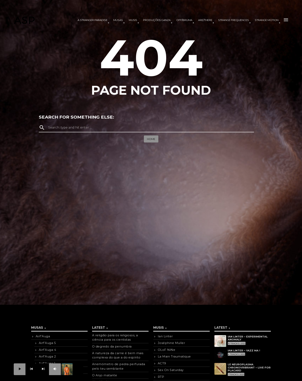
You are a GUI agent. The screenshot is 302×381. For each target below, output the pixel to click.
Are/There (205, 20)
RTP (161, 377)
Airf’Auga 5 (47, 343)
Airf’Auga (43, 336)
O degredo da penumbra (112, 346)
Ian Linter (165, 336)
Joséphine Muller (171, 343)
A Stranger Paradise (92, 20)
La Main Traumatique (174, 356)
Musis (133, 20)
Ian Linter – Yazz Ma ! (244, 350)
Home (151, 139)
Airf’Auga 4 (47, 350)
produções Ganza (156, 20)
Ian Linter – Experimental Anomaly (248, 338)
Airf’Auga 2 (47, 356)
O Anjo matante (104, 375)
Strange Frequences (233, 20)
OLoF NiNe (166, 350)
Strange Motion (266, 20)
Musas (118, 20)
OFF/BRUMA (184, 20)
